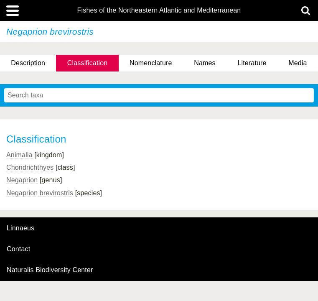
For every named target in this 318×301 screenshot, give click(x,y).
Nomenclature (151, 62)
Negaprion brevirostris (39, 192)
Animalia (19, 154)
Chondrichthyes (29, 167)
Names (204, 62)
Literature (251, 62)
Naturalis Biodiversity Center (50, 270)
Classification (87, 62)
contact (18, 249)
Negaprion (22, 180)
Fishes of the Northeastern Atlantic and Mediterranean (159, 10)
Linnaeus (20, 228)
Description (28, 62)
